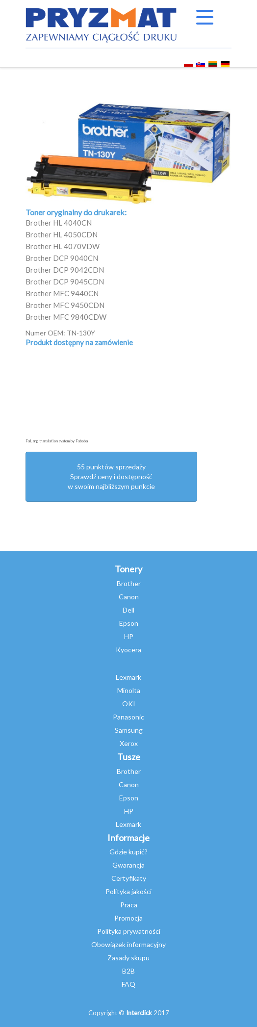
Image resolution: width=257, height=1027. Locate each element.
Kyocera (128, 649)
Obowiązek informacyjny (128, 944)
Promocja (128, 918)
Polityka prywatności (128, 931)
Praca (128, 904)
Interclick (139, 1013)
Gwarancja (128, 865)
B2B (128, 971)
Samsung (129, 730)
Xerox (129, 743)
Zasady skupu (128, 957)
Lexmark (128, 677)
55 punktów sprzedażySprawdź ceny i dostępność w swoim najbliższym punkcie (111, 476)
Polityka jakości (128, 891)
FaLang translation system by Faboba (57, 440)
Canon (129, 596)
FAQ (128, 984)
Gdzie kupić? (128, 851)
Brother (129, 583)
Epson (128, 623)
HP (128, 636)
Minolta (128, 690)
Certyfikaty (128, 878)
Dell (128, 610)
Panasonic (128, 717)
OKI (128, 703)
